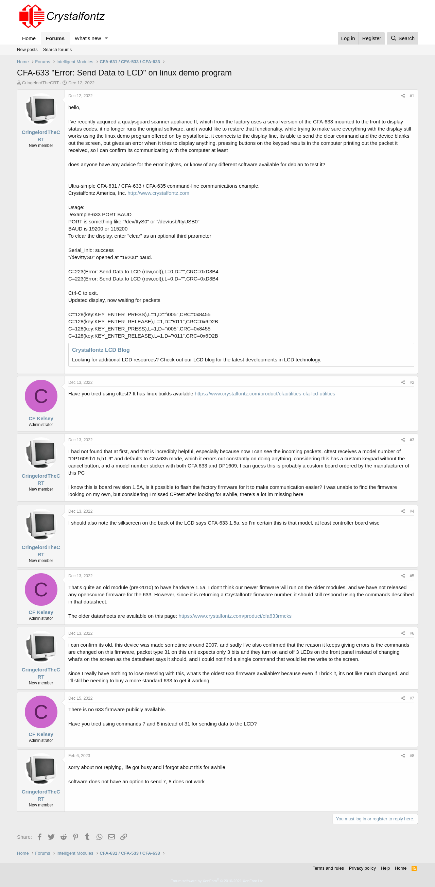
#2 (412, 382)
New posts (27, 49)
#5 (412, 576)
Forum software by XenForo (217, 881)
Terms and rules (328, 868)
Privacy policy (362, 868)
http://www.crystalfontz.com (158, 193)
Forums (55, 38)
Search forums (57, 49)
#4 (412, 511)
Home (29, 38)
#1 (412, 95)
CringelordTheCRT (40, 82)
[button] (106, 38)
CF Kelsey (41, 418)
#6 (412, 633)
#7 (412, 698)
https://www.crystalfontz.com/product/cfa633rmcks (235, 616)
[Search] (402, 38)
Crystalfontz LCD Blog (101, 350)
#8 (412, 755)
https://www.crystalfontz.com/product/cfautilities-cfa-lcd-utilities (265, 393)
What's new (88, 38)
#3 (412, 440)
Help (385, 868)
